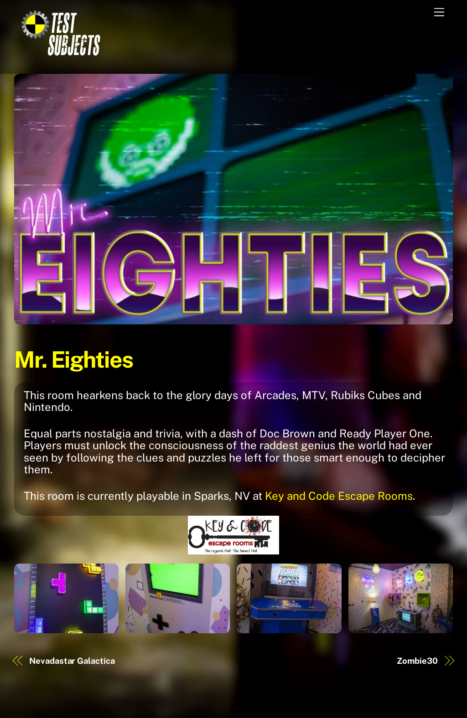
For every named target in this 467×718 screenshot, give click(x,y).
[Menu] (439, 12)
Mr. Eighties (73, 359)
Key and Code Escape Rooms (339, 495)
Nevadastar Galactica (71, 661)
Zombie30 (417, 661)
